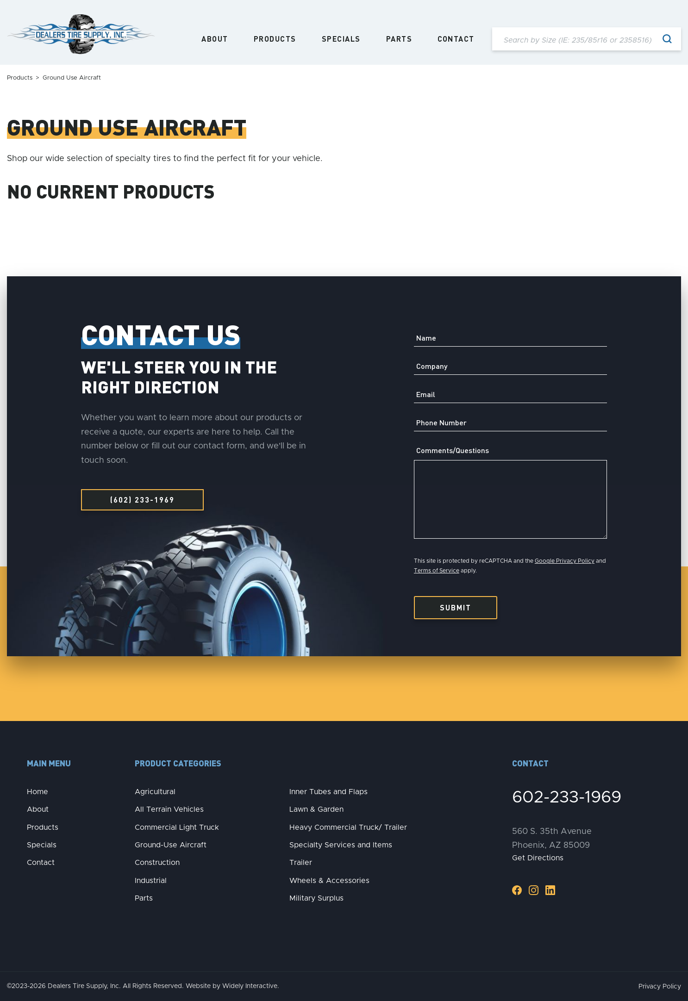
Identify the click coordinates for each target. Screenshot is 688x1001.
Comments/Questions (452, 450)
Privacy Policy (659, 986)
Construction (157, 862)
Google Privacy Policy (564, 561)
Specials (341, 39)
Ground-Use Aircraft (170, 845)
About (214, 39)
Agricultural (155, 792)
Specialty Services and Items (340, 845)
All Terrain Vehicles (169, 809)
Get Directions (537, 858)
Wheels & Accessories (329, 880)
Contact (456, 39)
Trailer (300, 862)
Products (275, 39)
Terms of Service (436, 570)
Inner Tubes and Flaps (328, 792)
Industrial (151, 880)
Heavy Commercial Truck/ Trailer (348, 827)
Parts (399, 39)
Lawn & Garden (316, 809)
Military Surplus (316, 898)
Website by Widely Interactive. (232, 986)
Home (37, 792)
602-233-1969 (566, 797)
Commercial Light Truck (177, 827)
